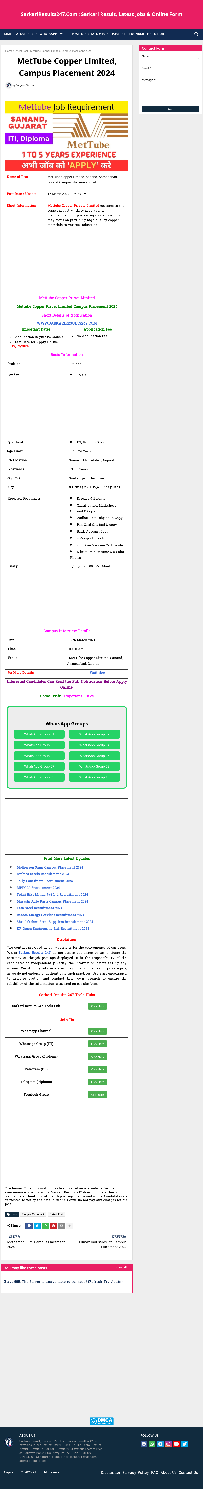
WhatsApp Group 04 (94, 745)
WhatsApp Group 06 (94, 756)
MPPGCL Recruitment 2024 (38, 888)
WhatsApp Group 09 (39, 777)
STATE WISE (97, 34)
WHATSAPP (48, 34)
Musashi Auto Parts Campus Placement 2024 (52, 901)
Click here (97, 1095)
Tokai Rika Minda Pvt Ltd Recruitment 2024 (52, 895)
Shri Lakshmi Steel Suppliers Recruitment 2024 (55, 922)
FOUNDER (136, 34)
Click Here (97, 1006)
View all (121, 1268)
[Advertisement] (66, 267)
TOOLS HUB (155, 34)
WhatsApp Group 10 (94, 777)
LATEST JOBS (24, 34)
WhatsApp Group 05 (39, 756)
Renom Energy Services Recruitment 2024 (50, 915)
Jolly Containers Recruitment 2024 (45, 881)
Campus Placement (33, 1214)
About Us (168, 1472)
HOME (6, 34)
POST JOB (119, 34)
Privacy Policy (135, 1472)
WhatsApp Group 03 (39, 745)
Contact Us (188, 1472)
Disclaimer (110, 1472)
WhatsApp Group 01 (39, 734)
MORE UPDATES (71, 34)
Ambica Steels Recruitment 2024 (43, 874)
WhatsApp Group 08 (94, 766)
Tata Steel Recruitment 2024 (39, 908)
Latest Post (21, 51)
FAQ (154, 1472)
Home (8, 51)
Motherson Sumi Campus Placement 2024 (50, 867)
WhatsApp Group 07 (39, 766)
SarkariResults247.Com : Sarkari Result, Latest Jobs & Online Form (101, 14)
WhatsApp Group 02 (94, 734)
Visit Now (97, 673)
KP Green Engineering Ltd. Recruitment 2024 (53, 929)
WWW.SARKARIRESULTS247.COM (67, 323)
